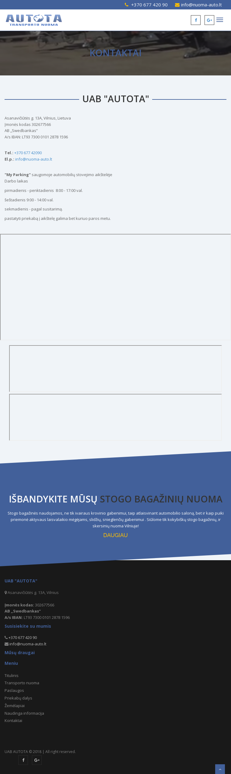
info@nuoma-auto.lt (201, 5)
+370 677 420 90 (149, 5)
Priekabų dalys (18, 698)
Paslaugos (14, 690)
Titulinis (12, 675)
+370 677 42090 (28, 152)
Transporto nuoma (22, 682)
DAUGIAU (115, 535)
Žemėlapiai (15, 705)
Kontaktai (13, 720)
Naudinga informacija (24, 713)
